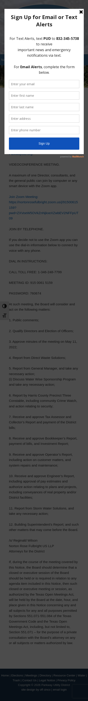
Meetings (31, 675)
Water (81, 675)
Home (5, 675)
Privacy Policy (66, 680)
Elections (17, 675)
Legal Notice (47, 680)
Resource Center (64, 675)
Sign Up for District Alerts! (44, 35)
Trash (16, 680)
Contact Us (29, 680)
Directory (45, 675)
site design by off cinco (35, 689)
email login (60, 689)
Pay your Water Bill (44, 43)
